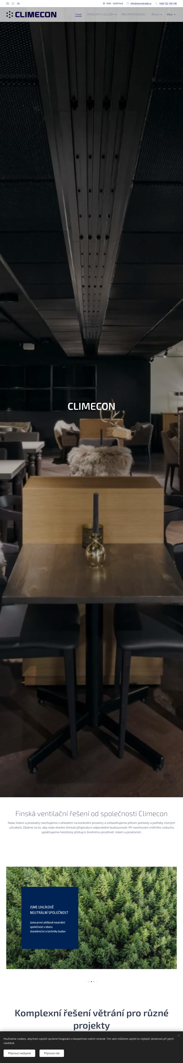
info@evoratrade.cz (140, 3)
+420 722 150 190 (168, 3)
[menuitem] (74, 14)
